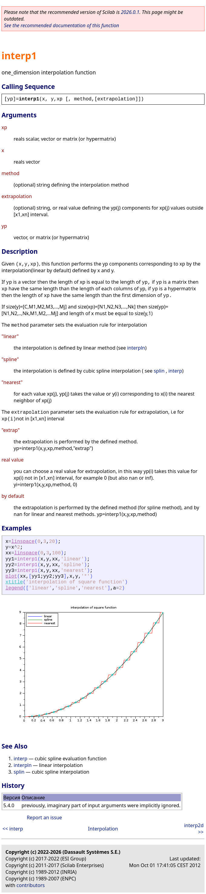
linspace (23, 541)
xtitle (14, 582)
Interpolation (103, 828)
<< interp (12, 828)
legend (14, 588)
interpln (136, 347)
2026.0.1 (130, 12)
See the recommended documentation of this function (61, 25)
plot (11, 576)
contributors (31, 885)
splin (159, 370)
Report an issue (44, 817)
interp (175, 370)
